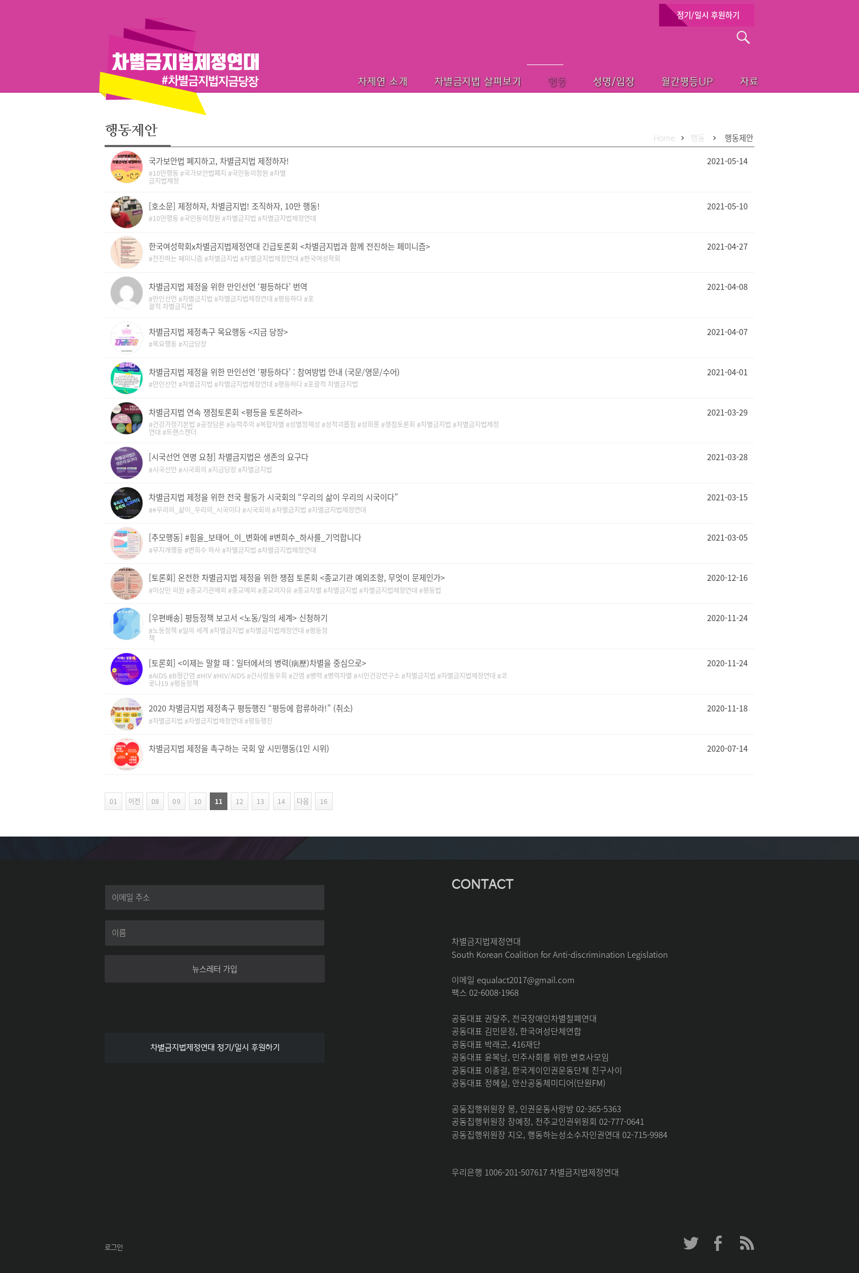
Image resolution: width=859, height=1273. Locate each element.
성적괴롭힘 (340, 424)
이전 (133, 801)
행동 (522, 80)
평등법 (432, 590)
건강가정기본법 (174, 424)
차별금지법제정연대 (289, 218)
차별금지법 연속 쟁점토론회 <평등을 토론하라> (225, 412)
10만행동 (165, 173)
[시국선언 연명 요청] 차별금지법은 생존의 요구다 (228, 457)
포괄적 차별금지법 (333, 384)
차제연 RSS (746, 1243)
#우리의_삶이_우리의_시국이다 (197, 510)
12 (237, 801)
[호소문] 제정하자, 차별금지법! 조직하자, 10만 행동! (234, 206)
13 (258, 801)
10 (195, 801)
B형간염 (183, 676)
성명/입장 (585, 80)
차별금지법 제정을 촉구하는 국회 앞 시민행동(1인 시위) (239, 748)
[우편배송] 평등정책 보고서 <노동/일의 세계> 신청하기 (238, 618)
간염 (298, 676)
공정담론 (212, 424)
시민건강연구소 (378, 676)
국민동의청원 (250, 173)
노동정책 (165, 630)
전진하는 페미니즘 (178, 258)
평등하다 (290, 299)
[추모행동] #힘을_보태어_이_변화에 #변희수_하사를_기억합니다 (255, 537)
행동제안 (739, 138)
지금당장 (194, 344)
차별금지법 (241, 218)
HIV (205, 676)
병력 (316, 676)
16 (321, 801)
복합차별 (272, 424)
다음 (301, 801)
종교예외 (244, 590)
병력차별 (340, 676)
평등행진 (260, 721)
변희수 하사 (204, 550)
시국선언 (165, 469)
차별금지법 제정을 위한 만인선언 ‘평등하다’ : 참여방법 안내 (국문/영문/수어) (274, 372)
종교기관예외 (208, 590)
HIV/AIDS (231, 676)
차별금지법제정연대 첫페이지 (179, 66)
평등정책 (186, 683)
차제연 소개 (337, 80)
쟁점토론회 (400, 424)
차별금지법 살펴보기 (437, 80)
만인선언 (165, 299)
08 (152, 801)
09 (174, 801)
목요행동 (165, 344)
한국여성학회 (322, 258)
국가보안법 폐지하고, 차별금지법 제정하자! (219, 161)
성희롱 (370, 424)
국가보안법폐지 (205, 173)
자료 (733, 80)
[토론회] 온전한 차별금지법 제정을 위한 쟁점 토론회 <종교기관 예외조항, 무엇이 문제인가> (297, 577)
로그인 (114, 1247)
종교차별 (309, 590)
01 (113, 801)
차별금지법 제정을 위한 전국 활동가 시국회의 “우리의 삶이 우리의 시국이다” (273, 497)
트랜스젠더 (181, 432)
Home (664, 138)
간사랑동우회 (269, 676)
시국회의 (194, 469)
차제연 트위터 (691, 1243)
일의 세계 (195, 630)
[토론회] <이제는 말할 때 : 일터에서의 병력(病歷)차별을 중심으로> (257, 663)
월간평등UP (664, 80)
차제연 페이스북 (718, 1243)
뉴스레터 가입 (214, 969)
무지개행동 (168, 550)
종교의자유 (277, 590)
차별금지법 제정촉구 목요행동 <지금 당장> (218, 332)
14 (279, 801)
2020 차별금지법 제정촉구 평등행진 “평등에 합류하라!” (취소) (251, 708)
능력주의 (242, 424)
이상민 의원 (168, 590)
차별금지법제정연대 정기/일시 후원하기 (215, 1047)
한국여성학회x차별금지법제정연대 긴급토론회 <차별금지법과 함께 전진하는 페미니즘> (289, 246)
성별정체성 (305, 424)
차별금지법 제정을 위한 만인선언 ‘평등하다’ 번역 (228, 287)
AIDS (160, 676)
